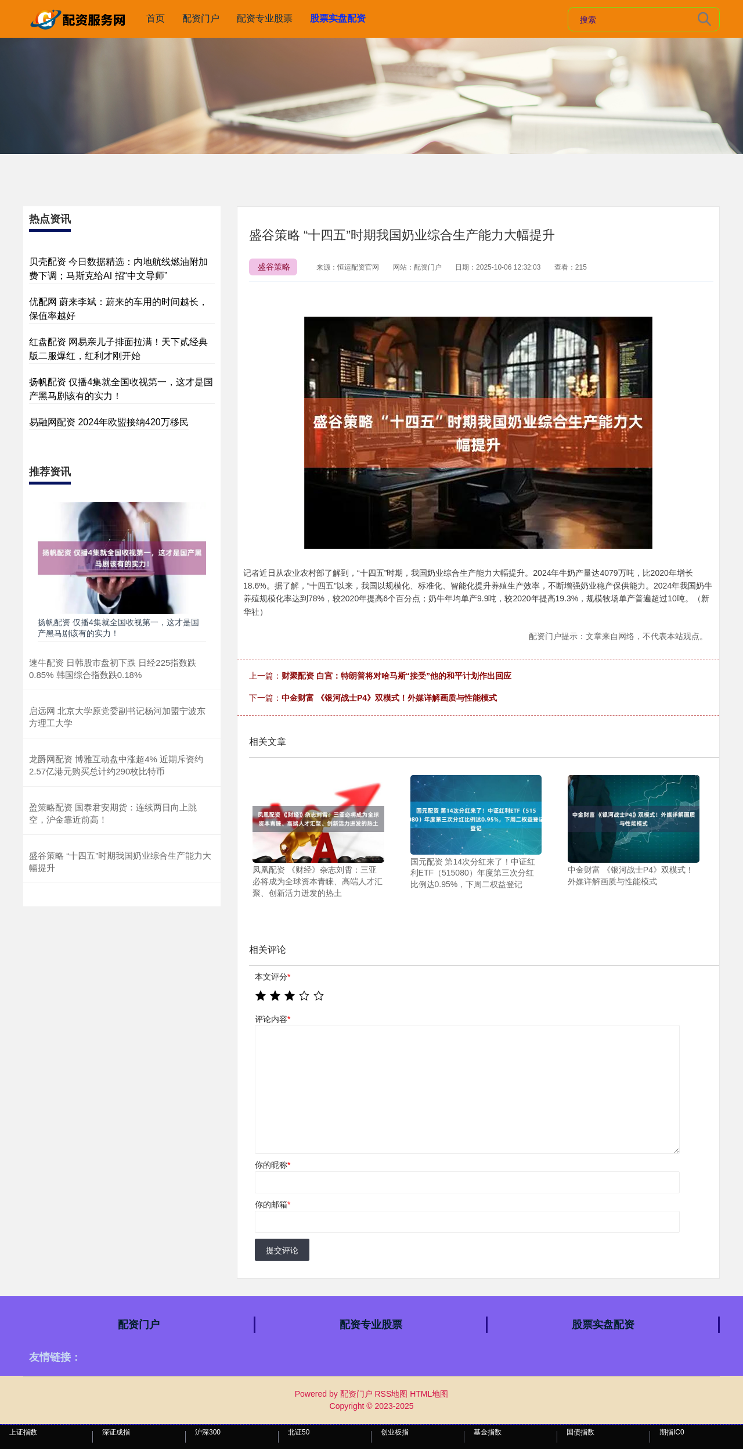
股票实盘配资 (338, 18)
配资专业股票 (265, 18)
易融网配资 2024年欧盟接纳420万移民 (109, 422)
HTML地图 (429, 1393)
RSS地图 (390, 1393)
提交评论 (282, 1250)
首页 (155, 18)
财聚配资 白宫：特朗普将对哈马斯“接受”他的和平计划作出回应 (396, 675)
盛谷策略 (274, 266)
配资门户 (200, 18)
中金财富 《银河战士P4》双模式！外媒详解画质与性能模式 (389, 697)
